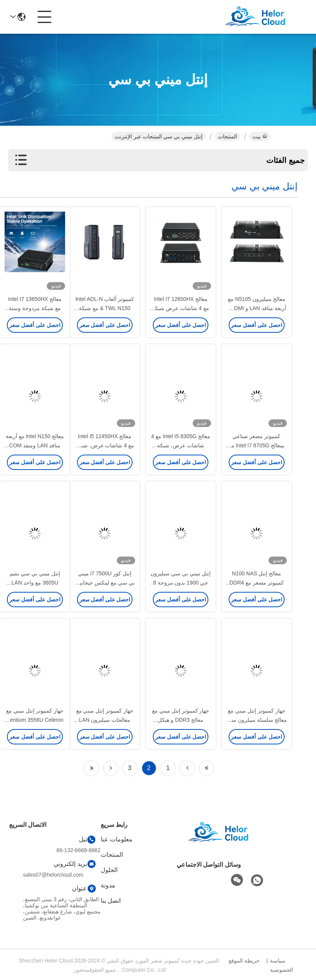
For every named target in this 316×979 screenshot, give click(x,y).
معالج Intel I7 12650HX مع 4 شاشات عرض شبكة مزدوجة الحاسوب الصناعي (180, 308)
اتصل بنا (111, 900)
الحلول (109, 870)
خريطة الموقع (244, 961)
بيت (259, 136)
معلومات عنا (117, 839)
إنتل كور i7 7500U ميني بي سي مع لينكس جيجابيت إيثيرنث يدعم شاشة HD (105, 582)
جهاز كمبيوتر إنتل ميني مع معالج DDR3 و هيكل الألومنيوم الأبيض (181, 720)
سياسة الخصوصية (281, 965)
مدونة (108, 885)
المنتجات (227, 136)
